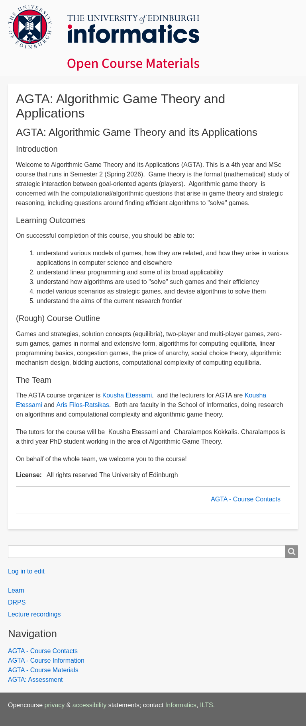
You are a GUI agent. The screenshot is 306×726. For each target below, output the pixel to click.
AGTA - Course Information (46, 660)
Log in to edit (26, 571)
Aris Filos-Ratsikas (82, 404)
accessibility (89, 705)
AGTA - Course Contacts (245, 499)
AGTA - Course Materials (43, 670)
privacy (55, 705)
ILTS (206, 705)
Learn (16, 590)
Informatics (180, 705)
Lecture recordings (34, 614)
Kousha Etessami (127, 395)
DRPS (17, 602)
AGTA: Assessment (35, 679)
